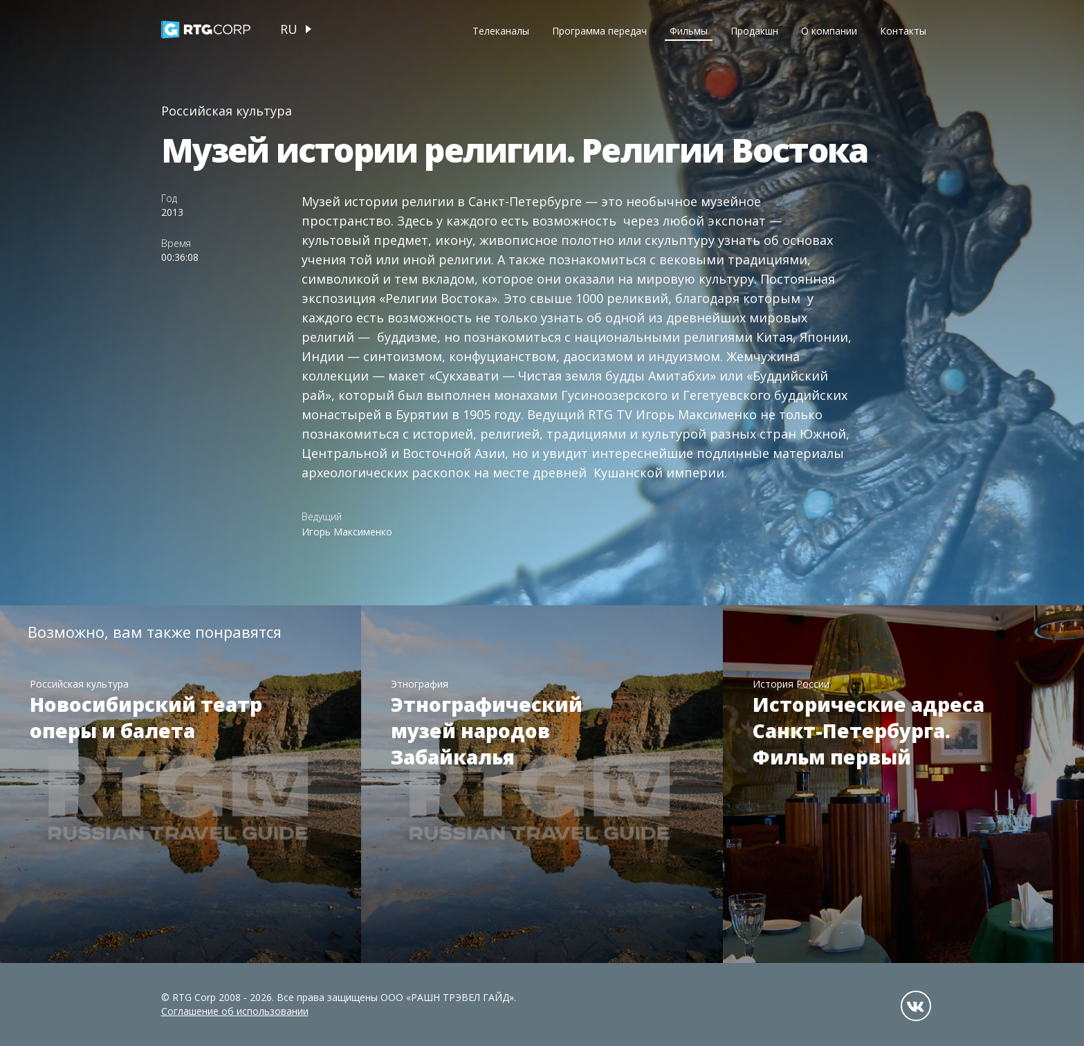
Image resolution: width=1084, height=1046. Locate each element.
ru (288, 29)
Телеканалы (500, 30)
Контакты (903, 30)
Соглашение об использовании (235, 1011)
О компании (829, 30)
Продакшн (754, 30)
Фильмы (689, 30)
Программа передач (599, 30)
